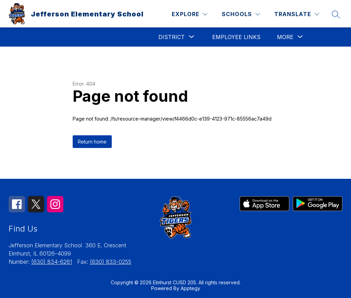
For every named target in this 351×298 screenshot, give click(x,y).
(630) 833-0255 (110, 261)
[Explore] (189, 14)
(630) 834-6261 (51, 261)
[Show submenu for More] (285, 37)
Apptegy (190, 288)
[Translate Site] (297, 14)
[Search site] (336, 14)
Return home (92, 142)
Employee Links (236, 37)
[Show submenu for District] (171, 37)
